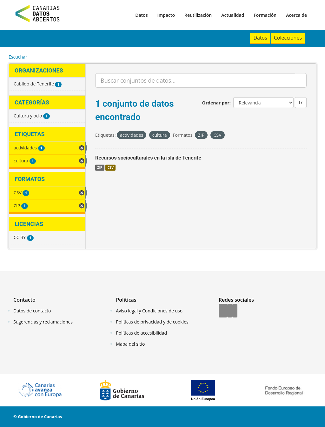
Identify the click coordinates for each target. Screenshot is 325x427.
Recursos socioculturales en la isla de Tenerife (148, 158)
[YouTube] (234, 311)
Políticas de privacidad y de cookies (152, 322)
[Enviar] (301, 80)
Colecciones (288, 37)
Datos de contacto (32, 311)
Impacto (166, 15)
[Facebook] (223, 311)
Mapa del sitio (130, 344)
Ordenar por (215, 103)
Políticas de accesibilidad (141, 333)
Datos (141, 15)
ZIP (99, 167)
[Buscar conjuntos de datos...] (195, 80)
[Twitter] (229, 311)
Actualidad (232, 15)
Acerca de (296, 15)
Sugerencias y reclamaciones (43, 322)
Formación (265, 15)
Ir (300, 102)
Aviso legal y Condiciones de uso (149, 311)
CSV (111, 167)
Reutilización (198, 15)
